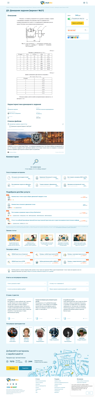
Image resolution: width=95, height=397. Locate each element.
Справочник (38, 389)
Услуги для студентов (81, 382)
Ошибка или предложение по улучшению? (16, 129)
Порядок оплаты (58, 384)
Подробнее (25, 368)
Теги (36, 392)
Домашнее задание (13, 109)
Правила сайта (58, 380)
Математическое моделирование (45, 109)
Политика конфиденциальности (61, 382)
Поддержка (57, 390)
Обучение (12, 368)
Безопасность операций (60, 387)
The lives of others (12, 152)
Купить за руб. (78, 23)
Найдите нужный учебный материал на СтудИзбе (40, 271)
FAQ (36, 390)
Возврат (56, 385)
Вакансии (57, 392)
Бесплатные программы (41, 380)
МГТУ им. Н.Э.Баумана (14, 113)
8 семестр (39, 113)
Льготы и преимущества (41, 385)
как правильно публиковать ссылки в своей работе (66, 227)
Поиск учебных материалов (83, 380)
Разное (37, 387)
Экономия (38, 384)
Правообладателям (59, 389)
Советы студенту (39, 382)
